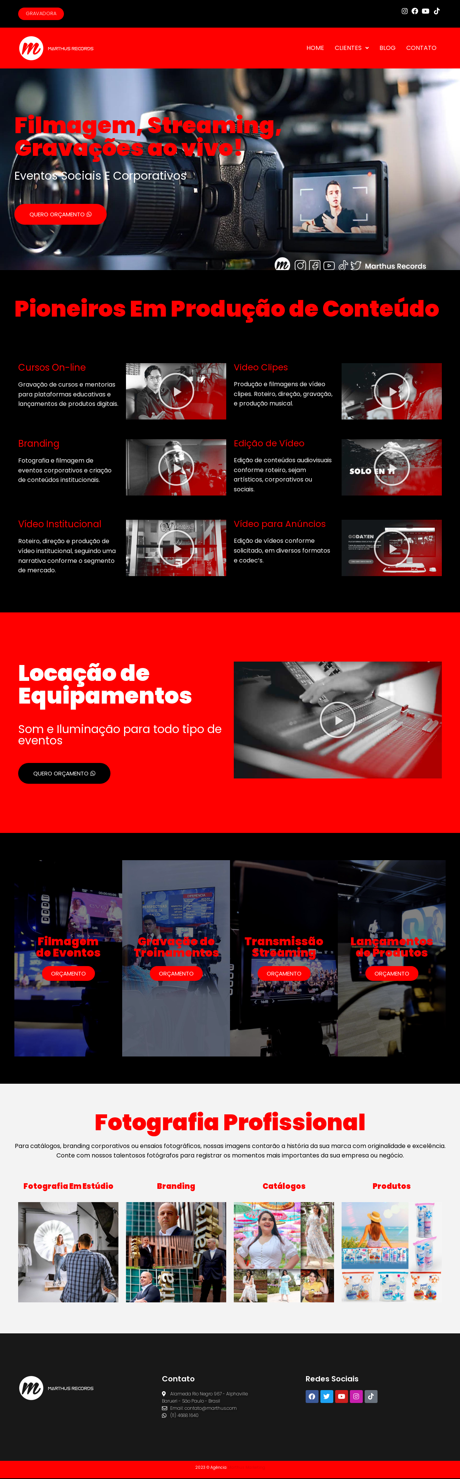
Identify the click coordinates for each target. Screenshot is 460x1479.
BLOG (387, 49)
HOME (315, 49)
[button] (176, 392)
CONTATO (421, 49)
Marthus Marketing (246, 1468)
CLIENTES (352, 49)
